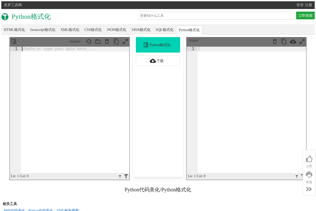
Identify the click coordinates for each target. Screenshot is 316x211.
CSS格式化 (93, 30)
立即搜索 (305, 16)
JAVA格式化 (141, 30)
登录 (300, 5)
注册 (308, 5)
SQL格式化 (164, 30)
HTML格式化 (14, 30)
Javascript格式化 (42, 30)
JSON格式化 (116, 30)
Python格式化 (189, 30)
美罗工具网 (13, 5)
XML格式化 (70, 30)
